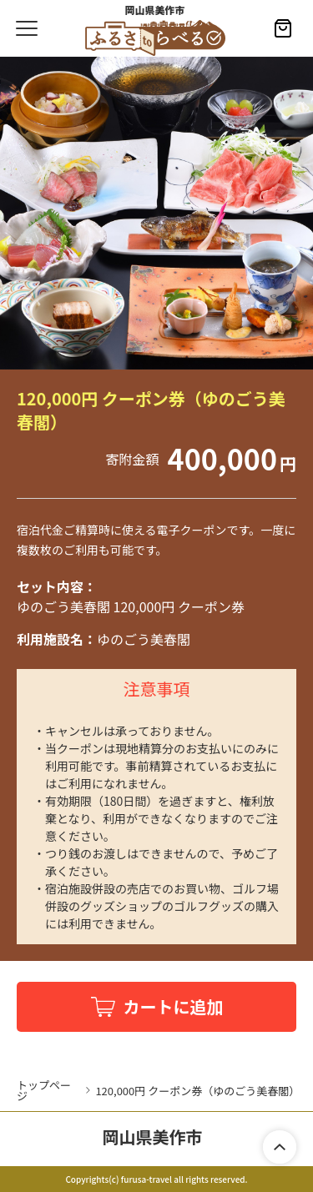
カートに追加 (174, 1006)
